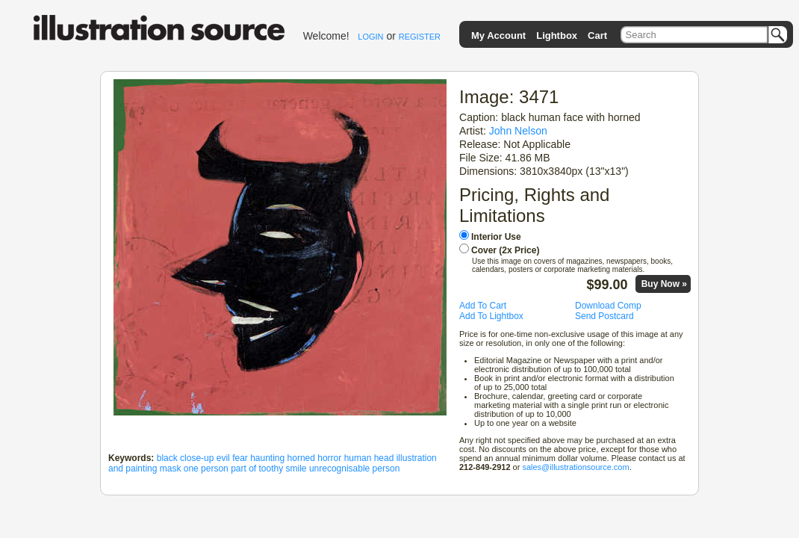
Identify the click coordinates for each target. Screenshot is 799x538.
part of (243, 468)
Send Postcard (604, 316)
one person (206, 468)
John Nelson (518, 131)
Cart (597, 35)
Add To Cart (482, 305)
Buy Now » (664, 284)
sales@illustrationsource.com (575, 467)
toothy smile (283, 468)
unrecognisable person (354, 468)
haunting (267, 458)
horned (301, 458)
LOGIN (370, 36)
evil (223, 458)
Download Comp (608, 305)
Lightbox (556, 35)
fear (240, 458)
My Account (498, 35)
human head (369, 458)
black (167, 458)
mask (170, 468)
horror (329, 458)
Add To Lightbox (491, 316)
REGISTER (420, 36)
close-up (197, 458)
